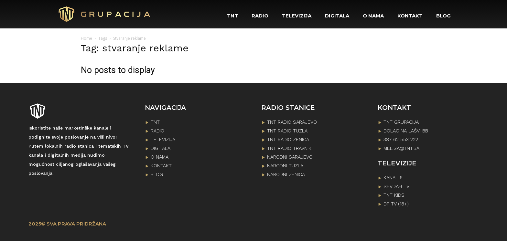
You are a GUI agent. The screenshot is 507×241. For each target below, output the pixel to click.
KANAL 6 (393, 178)
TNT (155, 122)
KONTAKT (161, 166)
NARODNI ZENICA (286, 174)
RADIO (157, 131)
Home (86, 38)
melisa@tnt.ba (401, 148)
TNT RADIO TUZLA (287, 131)
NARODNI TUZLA (285, 166)
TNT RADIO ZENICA (288, 139)
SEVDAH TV (396, 186)
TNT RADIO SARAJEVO (292, 122)
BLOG (157, 174)
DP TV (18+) (396, 204)
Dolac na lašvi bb (405, 131)
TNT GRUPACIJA (401, 122)
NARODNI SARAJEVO (290, 157)
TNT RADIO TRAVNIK (289, 148)
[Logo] (104, 14)
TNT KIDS (394, 195)
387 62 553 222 (400, 139)
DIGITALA (160, 148)
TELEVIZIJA (163, 139)
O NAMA (159, 157)
